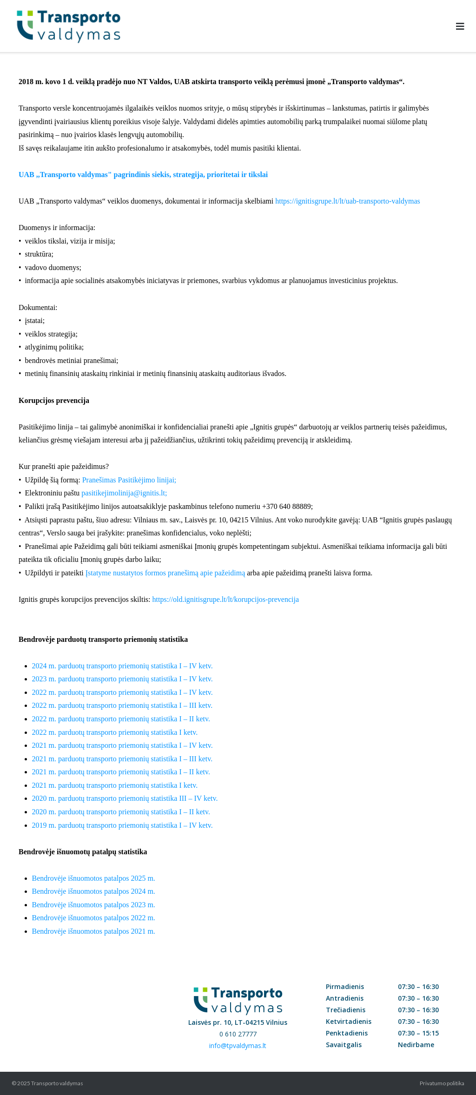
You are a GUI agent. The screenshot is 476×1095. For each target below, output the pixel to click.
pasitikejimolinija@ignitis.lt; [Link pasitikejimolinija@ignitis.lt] (124, 493)
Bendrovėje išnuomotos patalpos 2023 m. (93, 905)
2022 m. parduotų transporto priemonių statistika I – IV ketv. (122, 692)
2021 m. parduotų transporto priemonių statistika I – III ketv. (122, 759)
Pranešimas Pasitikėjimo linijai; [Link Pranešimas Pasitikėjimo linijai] (129, 480)
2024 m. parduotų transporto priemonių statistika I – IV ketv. (122, 666)
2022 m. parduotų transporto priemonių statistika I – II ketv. (121, 719)
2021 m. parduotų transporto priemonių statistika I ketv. (115, 785)
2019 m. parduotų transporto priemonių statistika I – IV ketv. (122, 825)
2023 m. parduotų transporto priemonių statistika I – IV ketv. (122, 679)
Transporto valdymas (57, 1083)
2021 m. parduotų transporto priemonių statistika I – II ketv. (121, 772)
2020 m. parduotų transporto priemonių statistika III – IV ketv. (125, 798)
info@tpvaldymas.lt (237, 1045)
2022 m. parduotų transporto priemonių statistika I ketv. (115, 732)
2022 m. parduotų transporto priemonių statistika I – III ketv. (122, 705)
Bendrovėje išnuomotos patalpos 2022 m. (93, 918)
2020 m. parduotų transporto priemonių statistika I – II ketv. (121, 812)
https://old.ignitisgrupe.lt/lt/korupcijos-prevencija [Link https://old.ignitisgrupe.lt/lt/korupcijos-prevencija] (225, 599)
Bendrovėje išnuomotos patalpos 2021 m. (93, 931)
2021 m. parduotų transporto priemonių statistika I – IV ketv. (122, 745)
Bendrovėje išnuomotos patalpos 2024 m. (93, 891)
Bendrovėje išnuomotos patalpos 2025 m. (93, 878)
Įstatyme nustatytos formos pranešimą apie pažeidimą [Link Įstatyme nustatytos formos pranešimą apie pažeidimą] (165, 573)
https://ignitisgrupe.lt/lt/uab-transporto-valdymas (347, 201)
